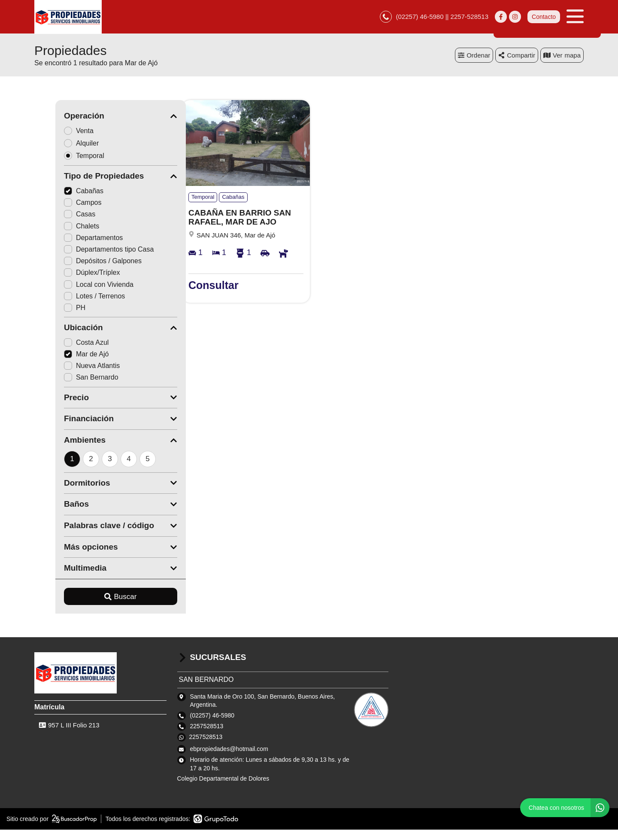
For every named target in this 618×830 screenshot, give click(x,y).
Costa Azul (65, 343)
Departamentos (72, 238)
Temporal (66, 156)
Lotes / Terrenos (73, 296)
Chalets (60, 226)
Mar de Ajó (65, 355)
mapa (562, 55)
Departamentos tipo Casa (88, 250)
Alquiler (63, 144)
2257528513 (206, 737)
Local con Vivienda (77, 285)
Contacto (544, 17)
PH (53, 308)
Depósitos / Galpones (82, 262)
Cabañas (62, 192)
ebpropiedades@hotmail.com (229, 749)
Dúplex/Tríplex (71, 273)
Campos (62, 203)
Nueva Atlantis (71, 366)
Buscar (100, 597)
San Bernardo (70, 378)
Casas (58, 215)
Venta (60, 131)
